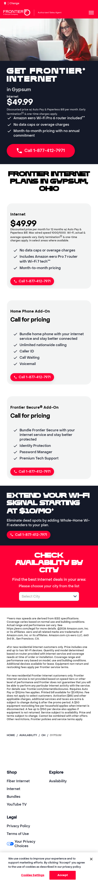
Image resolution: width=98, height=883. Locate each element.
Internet (13, 789)
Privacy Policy (18, 826)
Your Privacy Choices (21, 843)
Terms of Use (18, 834)
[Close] (91, 859)
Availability (58, 781)
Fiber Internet (18, 781)
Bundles (13, 796)
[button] (75, 596)
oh (43, 735)
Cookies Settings (32, 875)
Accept (62, 875)
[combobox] (44, 596)
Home (11, 735)
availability (28, 735)
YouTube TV (17, 804)
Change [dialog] (14, 3)
